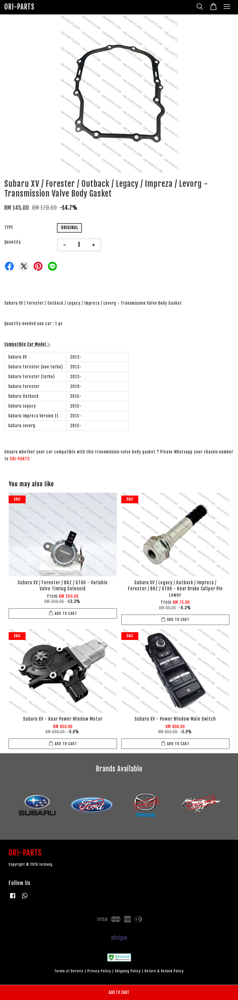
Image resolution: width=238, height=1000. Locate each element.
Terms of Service (68, 971)
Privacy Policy (99, 971)
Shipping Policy (128, 971)
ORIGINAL (69, 227)
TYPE (8, 227)
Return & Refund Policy (164, 971)
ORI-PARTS (19, 7)
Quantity (12, 242)
